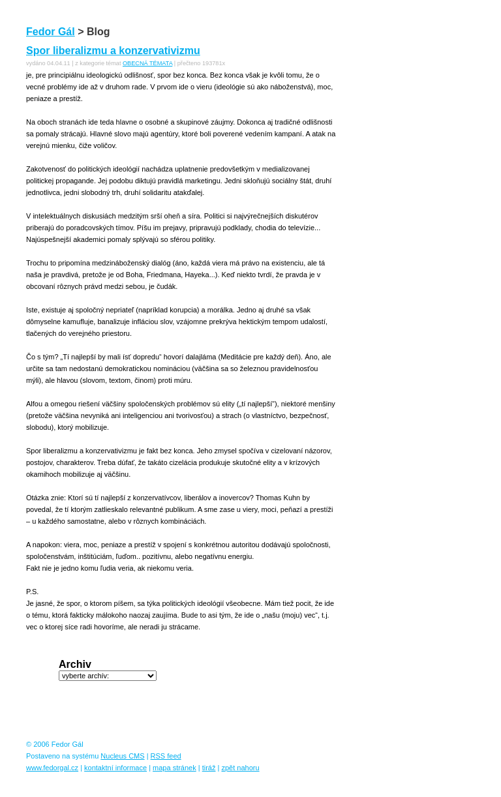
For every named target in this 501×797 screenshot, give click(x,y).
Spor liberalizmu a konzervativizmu (113, 50)
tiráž (209, 768)
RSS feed (166, 756)
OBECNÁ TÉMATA (147, 63)
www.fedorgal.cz (52, 768)
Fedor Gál (50, 31)
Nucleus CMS (122, 756)
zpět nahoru (240, 768)
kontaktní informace (115, 768)
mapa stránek (174, 768)
